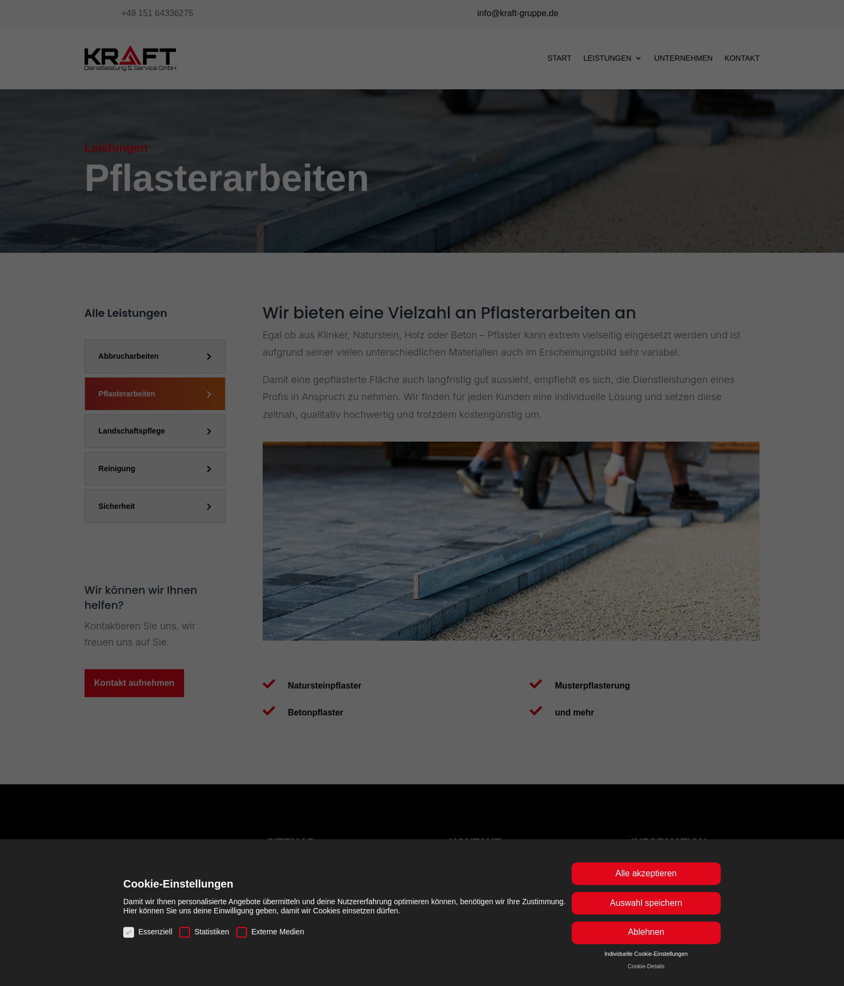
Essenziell (147, 940)
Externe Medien (270, 940)
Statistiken (204, 940)
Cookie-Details (646, 974)
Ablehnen (646, 941)
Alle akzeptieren (646, 882)
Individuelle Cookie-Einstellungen (646, 962)
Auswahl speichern (646, 912)
